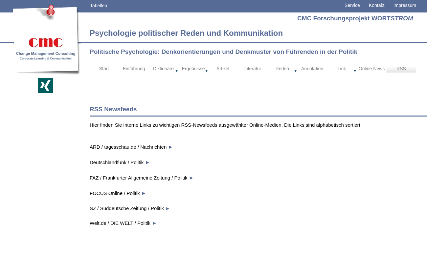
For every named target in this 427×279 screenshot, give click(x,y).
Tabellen (98, 5)
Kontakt (372, 5)
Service (352, 5)
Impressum (404, 5)
